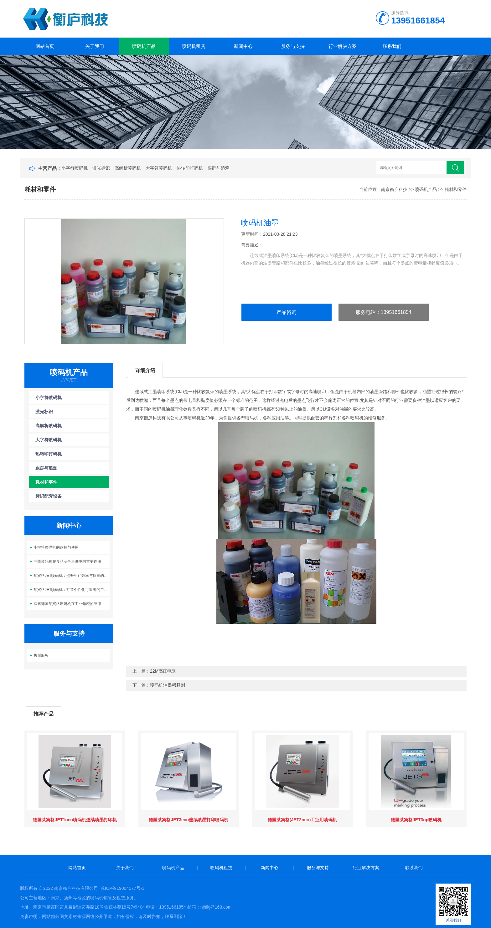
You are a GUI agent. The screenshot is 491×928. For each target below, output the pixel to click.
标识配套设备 (48, 496)
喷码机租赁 (193, 46)
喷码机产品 (144, 46)
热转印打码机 (190, 168)
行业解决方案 (342, 46)
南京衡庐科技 (394, 189)
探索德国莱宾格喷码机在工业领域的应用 (67, 604)
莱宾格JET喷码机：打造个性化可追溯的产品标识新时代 (72, 589)
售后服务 (41, 655)
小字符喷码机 (74, 168)
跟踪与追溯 (219, 168)
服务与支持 (293, 46)
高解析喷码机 (128, 168)
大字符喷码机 (159, 168)
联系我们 (392, 46)
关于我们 (94, 46)
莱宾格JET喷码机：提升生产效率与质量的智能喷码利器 (72, 575)
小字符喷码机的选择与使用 (56, 547)
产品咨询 (287, 312)
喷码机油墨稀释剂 (167, 685)
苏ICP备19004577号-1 (122, 888)
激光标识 (101, 168)
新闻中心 (243, 46)
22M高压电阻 (163, 671)
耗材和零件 (456, 189)
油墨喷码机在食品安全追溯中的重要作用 (67, 561)
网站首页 (44, 46)
